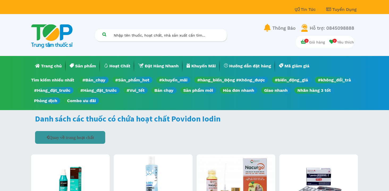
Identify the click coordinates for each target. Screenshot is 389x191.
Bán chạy (163, 90)
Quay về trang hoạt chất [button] (71, 137)
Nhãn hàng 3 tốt (314, 90)
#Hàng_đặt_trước (52, 90)
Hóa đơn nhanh (238, 90)
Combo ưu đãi (81, 100)
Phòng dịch (45, 100)
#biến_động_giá (291, 80)
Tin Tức (306, 9)
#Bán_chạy (93, 80)
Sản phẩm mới (198, 90)
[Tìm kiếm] (104, 34)
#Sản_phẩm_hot (132, 80)
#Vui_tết (135, 90)
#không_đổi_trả (334, 80)
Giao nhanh (276, 90)
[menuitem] (48, 66)
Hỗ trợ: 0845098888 (332, 28)
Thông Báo (283, 28)
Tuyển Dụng (341, 9)
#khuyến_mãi (173, 80)
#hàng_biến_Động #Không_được (231, 80)
